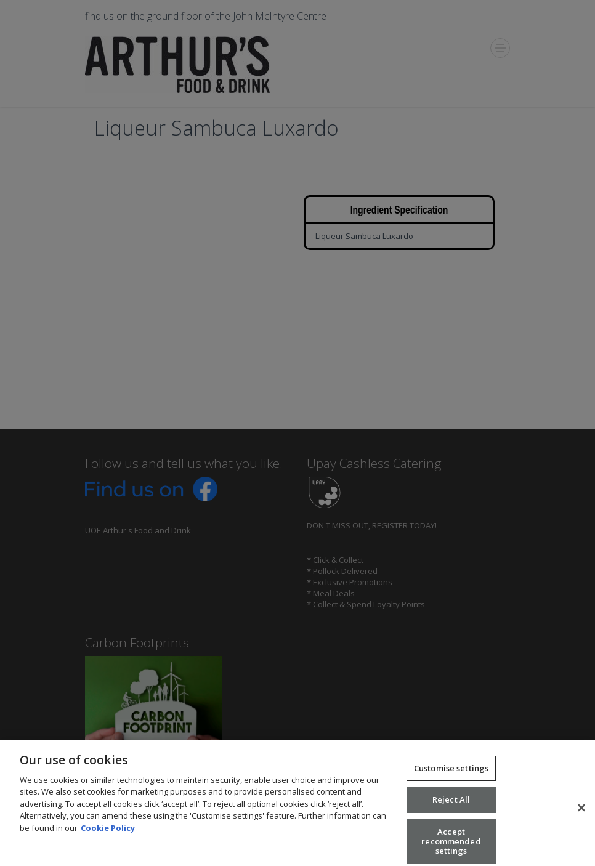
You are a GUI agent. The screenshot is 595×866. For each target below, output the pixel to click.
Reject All (451, 804)
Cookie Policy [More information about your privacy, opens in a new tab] (108, 832)
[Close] (581, 812)
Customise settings (451, 772)
